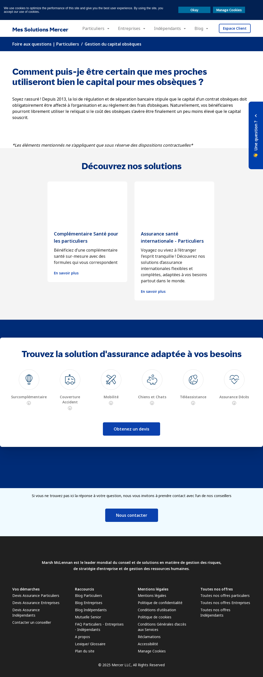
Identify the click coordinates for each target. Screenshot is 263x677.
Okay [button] (194, 10)
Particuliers (93, 28)
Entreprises (129, 28)
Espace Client (235, 28)
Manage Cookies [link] (152, 651)
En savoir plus (66, 273)
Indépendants (167, 28)
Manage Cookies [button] (229, 10)
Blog (198, 28)
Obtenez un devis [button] (131, 429)
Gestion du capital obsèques (113, 44)
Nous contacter (131, 515)
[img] (29, 379)
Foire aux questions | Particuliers (45, 44)
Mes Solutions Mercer (40, 29)
